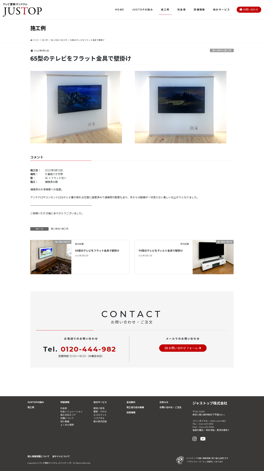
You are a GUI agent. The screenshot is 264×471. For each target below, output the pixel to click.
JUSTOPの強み (35, 402)
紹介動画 (64, 421)
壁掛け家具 (99, 408)
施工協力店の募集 (135, 407)
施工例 (30, 407)
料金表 (63, 408)
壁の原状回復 (100, 421)
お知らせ (164, 402)
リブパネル (99, 418)
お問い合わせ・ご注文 (171, 407)
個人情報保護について (38, 456)
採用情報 (130, 412)
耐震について (67, 418)
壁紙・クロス (100, 411)
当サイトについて (61, 456)
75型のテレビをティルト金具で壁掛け (160, 250)
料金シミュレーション (71, 411)
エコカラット (100, 414)
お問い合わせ (249, 9)
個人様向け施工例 (221, 50)
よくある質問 (67, 424)
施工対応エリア (68, 414)
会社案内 (130, 402)
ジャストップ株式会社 (209, 403)
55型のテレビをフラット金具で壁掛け (97, 250)
